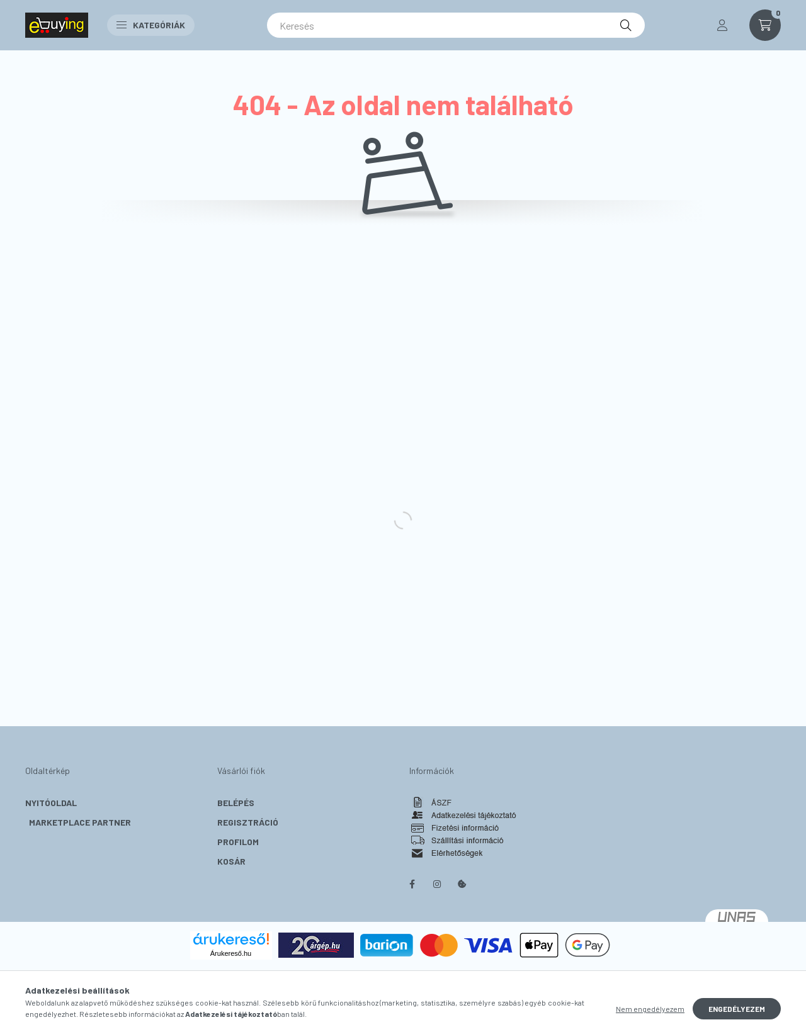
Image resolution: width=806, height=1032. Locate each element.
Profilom (238, 841)
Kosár (231, 861)
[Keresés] (456, 25)
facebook (411, 884)
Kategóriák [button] (150, 25)
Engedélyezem (736, 1008)
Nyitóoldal (51, 802)
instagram (437, 884)
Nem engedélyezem (650, 1008)
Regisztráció (247, 822)
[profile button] (722, 25)
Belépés (235, 802)
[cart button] (765, 25)
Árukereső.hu (230, 953)
